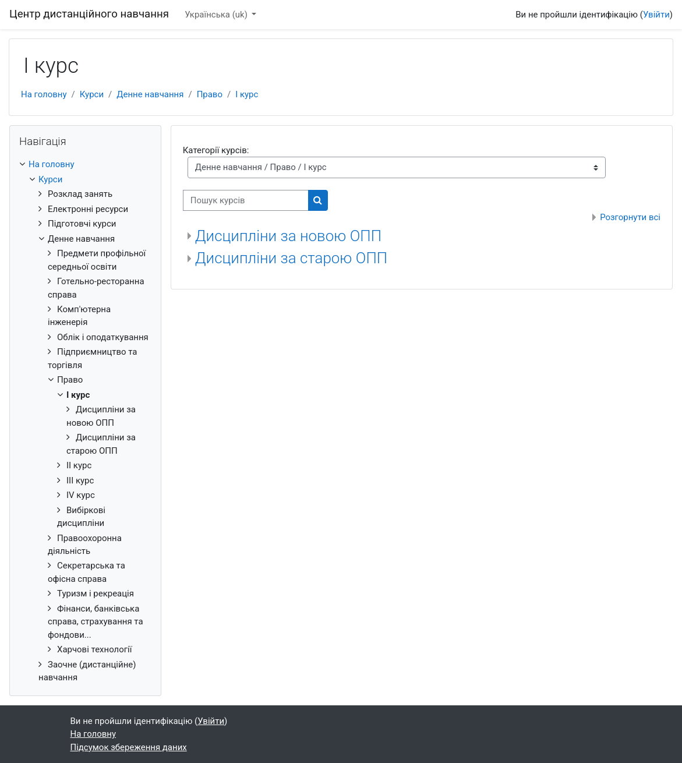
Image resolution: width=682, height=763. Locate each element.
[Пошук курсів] (246, 200)
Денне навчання (149, 94)
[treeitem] (85, 421)
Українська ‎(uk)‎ (217, 14)
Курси (92, 94)
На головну (44, 94)
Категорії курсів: (216, 150)
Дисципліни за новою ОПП (288, 236)
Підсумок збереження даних (128, 747)
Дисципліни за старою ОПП (291, 258)
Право (209, 94)
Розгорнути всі (630, 217)
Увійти (656, 14)
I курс (246, 94)
